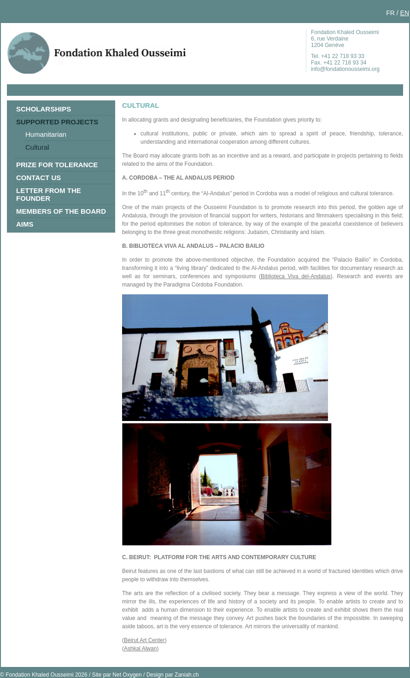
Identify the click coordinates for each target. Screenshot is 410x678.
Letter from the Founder (48, 194)
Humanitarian (45, 134)
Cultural (37, 147)
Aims (25, 224)
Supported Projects (57, 122)
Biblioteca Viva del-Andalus (296, 276)
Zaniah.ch (187, 675)
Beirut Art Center (144, 640)
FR (390, 13)
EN (404, 13)
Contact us (38, 177)
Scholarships (43, 109)
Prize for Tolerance (57, 165)
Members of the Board (61, 211)
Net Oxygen (126, 675)
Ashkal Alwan (140, 648)
